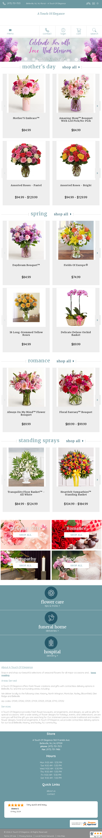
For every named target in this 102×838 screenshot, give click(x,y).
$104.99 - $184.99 (76, 504)
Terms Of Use (10, 836)
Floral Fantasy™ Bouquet (75, 412)
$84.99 (26, 130)
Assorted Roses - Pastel (26, 185)
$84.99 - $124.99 (26, 504)
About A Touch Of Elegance (17, 667)
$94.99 (26, 344)
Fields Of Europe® (76, 265)
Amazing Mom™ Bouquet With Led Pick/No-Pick (76, 119)
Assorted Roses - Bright (76, 185)
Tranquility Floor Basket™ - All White (26, 493)
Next (98, 106)
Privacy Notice (25, 836)
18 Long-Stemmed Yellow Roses (26, 333)
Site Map (61, 836)
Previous (4, 106)
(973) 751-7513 (13, 3)
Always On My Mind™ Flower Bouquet (26, 413)
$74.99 (75, 277)
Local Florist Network (44, 836)
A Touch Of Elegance (51, 13)
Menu (10, 33)
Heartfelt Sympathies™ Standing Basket (76, 493)
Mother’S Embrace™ (26, 118)
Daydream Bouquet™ (26, 265)
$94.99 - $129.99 (26, 197)
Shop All (69, 67)
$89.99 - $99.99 (76, 424)
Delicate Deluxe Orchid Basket (76, 333)
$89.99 (75, 344)
